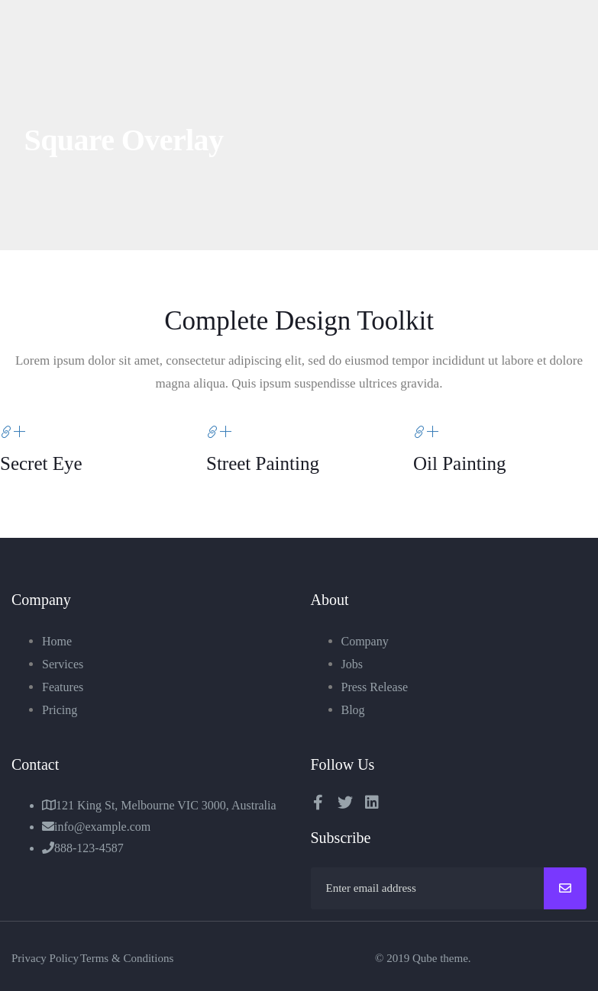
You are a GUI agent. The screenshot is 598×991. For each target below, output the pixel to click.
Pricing (59, 709)
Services (62, 664)
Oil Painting (459, 463)
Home (57, 641)
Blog (353, 709)
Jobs (352, 664)
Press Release (375, 687)
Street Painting (263, 463)
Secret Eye (41, 463)
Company (365, 641)
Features (62, 687)
